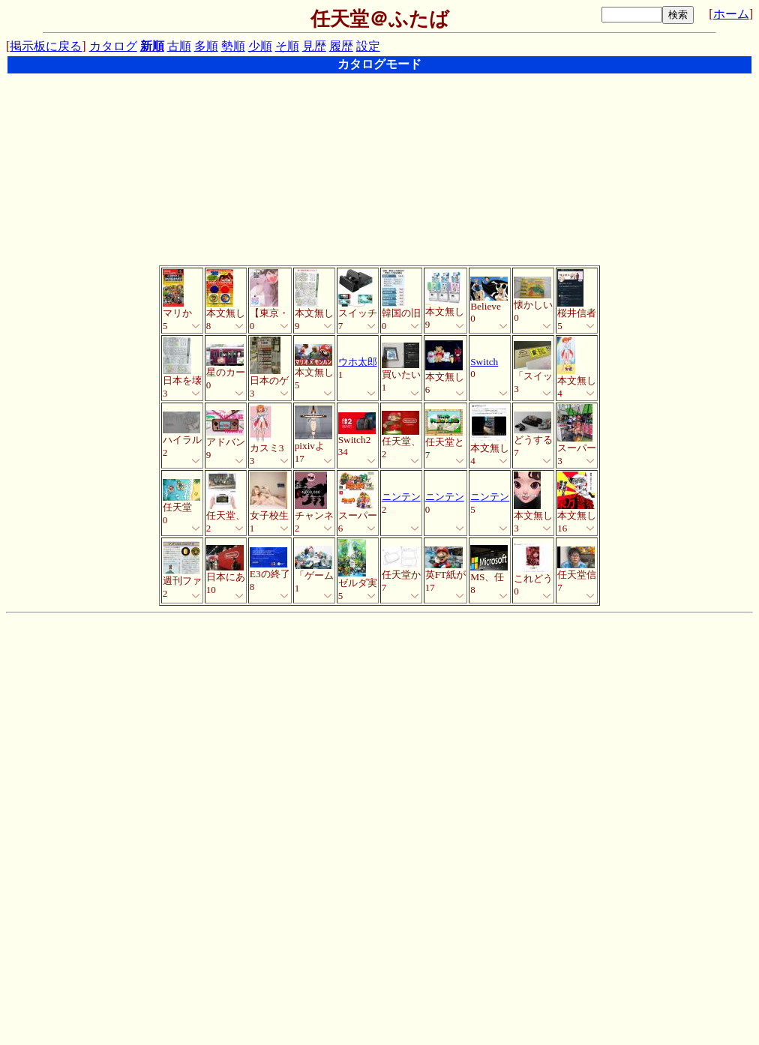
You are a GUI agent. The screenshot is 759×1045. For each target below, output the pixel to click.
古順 (179, 46)
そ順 (287, 46)
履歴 (341, 46)
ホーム (731, 13)
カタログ (113, 46)
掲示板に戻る (46, 46)
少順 (260, 46)
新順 (152, 46)
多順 (206, 46)
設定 (368, 46)
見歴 (314, 46)
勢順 (233, 46)
